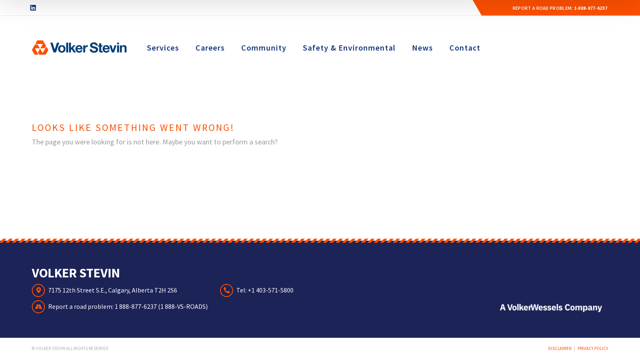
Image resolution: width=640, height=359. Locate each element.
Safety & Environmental (349, 47)
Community (264, 47)
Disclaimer (559, 348)
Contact (464, 47)
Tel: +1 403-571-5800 (264, 290)
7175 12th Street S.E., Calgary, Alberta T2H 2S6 (112, 290)
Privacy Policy (593, 348)
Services (163, 47)
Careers (210, 47)
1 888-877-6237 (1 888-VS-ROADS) (161, 306)
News (422, 47)
